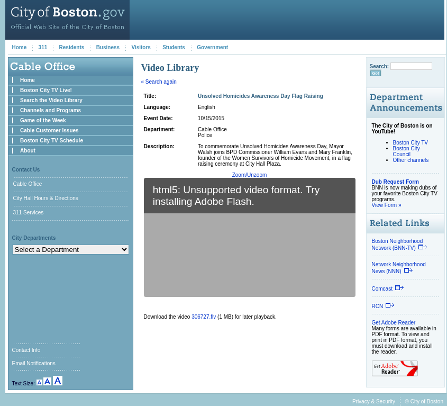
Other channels (411, 160)
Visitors (141, 47)
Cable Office (27, 184)
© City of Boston (424, 401)
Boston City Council (406, 151)
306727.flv (203, 317)
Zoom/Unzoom (249, 175)
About (27, 151)
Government (212, 47)
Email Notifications (34, 363)
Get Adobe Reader (394, 323)
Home (19, 47)
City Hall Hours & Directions (45, 198)
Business (108, 47)
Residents (72, 47)
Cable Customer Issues (49, 130)
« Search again (159, 82)
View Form (387, 205)
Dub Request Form (395, 182)
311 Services (28, 212)
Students (173, 47)
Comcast (388, 289)
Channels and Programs (50, 110)
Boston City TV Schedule (51, 140)
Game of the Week (43, 120)
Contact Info (26, 350)
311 (43, 47)
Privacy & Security (373, 401)
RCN (383, 306)
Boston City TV (410, 143)
